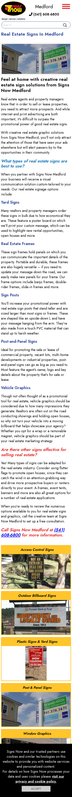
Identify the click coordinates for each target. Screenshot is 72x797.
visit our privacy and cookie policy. (40, 779)
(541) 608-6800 (44, 14)
